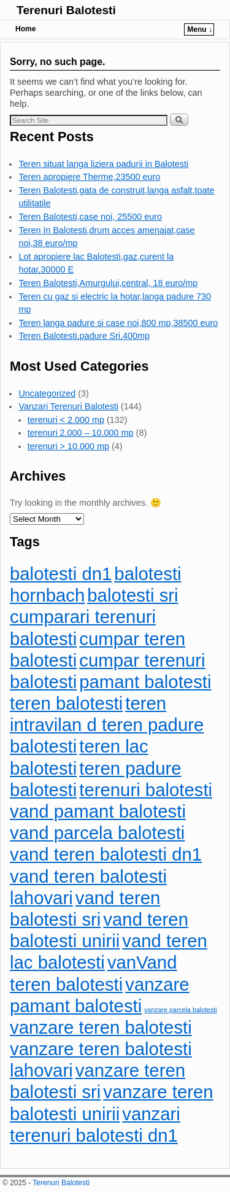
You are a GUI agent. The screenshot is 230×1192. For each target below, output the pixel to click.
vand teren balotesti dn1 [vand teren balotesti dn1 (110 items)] (106, 854)
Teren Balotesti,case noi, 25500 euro (90, 217)
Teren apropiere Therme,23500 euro (89, 177)
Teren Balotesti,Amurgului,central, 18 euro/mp (107, 283)
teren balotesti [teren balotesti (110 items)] (66, 703)
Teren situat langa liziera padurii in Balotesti (103, 164)
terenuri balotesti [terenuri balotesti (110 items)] (145, 790)
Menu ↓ (199, 29)
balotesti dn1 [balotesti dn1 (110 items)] (61, 573)
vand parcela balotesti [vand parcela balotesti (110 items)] (97, 832)
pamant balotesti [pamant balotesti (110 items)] (145, 681)
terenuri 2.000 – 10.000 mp (81, 433)
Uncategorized (46, 393)
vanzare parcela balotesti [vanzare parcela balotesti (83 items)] (180, 1009)
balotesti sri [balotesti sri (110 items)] (132, 595)
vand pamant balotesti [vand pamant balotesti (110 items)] (98, 811)
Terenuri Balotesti (66, 10)
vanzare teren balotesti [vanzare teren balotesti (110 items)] (101, 1027)
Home (25, 29)
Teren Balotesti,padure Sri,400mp (84, 336)
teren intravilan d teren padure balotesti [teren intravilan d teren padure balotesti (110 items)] (107, 724)
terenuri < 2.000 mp (66, 420)
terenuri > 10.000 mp (68, 446)
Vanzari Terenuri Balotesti (68, 406)
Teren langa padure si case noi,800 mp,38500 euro (118, 323)
